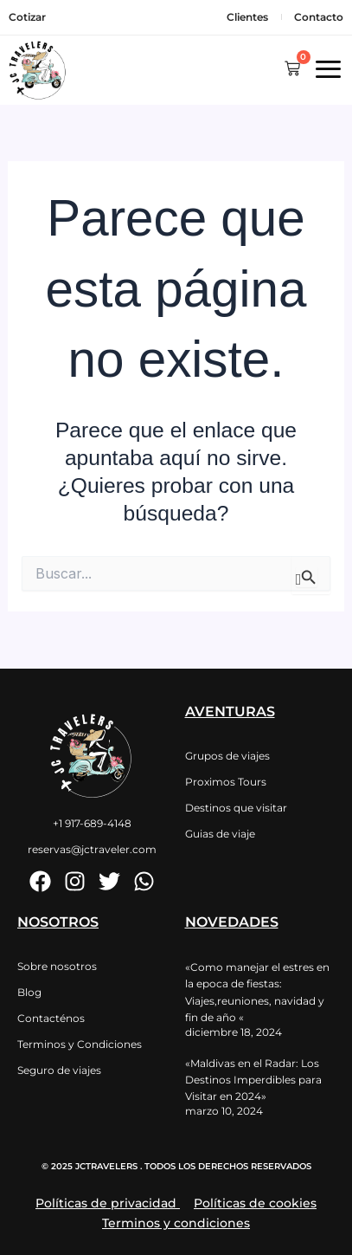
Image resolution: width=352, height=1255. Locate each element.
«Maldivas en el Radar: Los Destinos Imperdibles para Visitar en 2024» (253, 1080)
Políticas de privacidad (105, 1203)
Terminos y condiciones (176, 1223)
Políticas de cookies (255, 1203)
